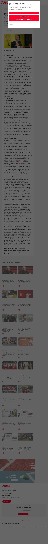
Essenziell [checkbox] (13, 9)
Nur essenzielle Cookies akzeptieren (24, 19)
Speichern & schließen (24, 16)
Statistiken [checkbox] (19, 9)
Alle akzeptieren (24, 12)
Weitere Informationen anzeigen (24, 22)
